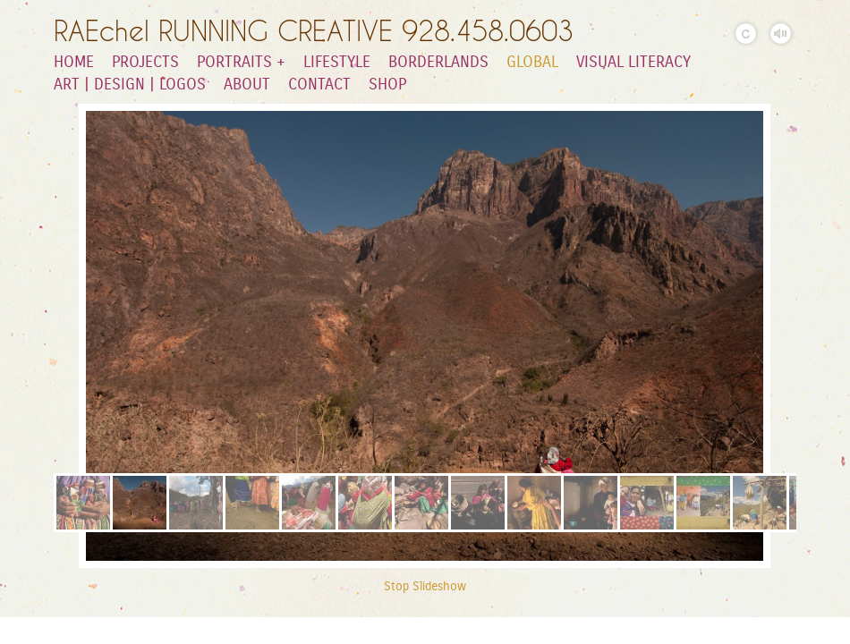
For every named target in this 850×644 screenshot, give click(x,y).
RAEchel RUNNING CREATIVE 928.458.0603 (314, 31)
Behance (116, 631)
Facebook (811, 631)
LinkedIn (64, 631)
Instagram (90, 631)
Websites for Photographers (837, 631)
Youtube (39, 631)
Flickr (785, 631)
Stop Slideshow (425, 586)
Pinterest (656, 631)
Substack (13, 631)
